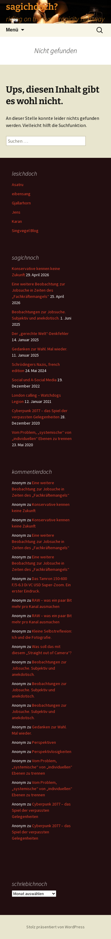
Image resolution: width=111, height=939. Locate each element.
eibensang (21, 193)
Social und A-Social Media (34, 379)
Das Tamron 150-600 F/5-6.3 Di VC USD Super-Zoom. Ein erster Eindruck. (41, 585)
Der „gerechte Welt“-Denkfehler (40, 333)
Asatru (17, 184)
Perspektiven (44, 742)
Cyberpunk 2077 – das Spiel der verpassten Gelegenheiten (41, 810)
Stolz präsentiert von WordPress (55, 927)
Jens (16, 212)
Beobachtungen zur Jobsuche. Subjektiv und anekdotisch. (39, 668)
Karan (17, 221)
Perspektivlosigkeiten (51, 751)
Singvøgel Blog (25, 230)
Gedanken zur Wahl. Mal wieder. (39, 349)
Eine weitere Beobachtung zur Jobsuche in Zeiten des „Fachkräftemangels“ (38, 290)
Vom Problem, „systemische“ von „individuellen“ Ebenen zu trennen (42, 767)
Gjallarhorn (21, 203)
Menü (12, 29)
